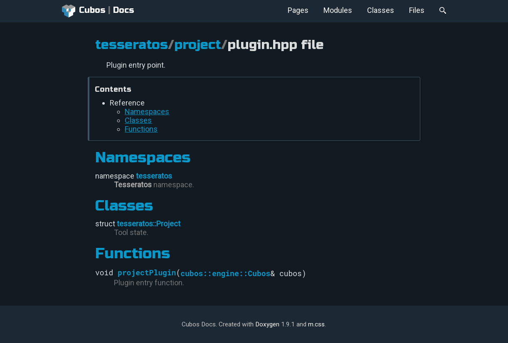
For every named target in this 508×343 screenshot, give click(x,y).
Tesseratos (133, 184)
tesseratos (131, 45)
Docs (123, 10)
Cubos (84, 11)
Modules (337, 10)
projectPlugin (147, 272)
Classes (380, 10)
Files (416, 10)
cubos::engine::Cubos (225, 273)
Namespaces (147, 111)
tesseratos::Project (148, 223)
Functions (141, 129)
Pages (298, 10)
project (197, 45)
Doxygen (267, 324)
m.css (316, 324)
